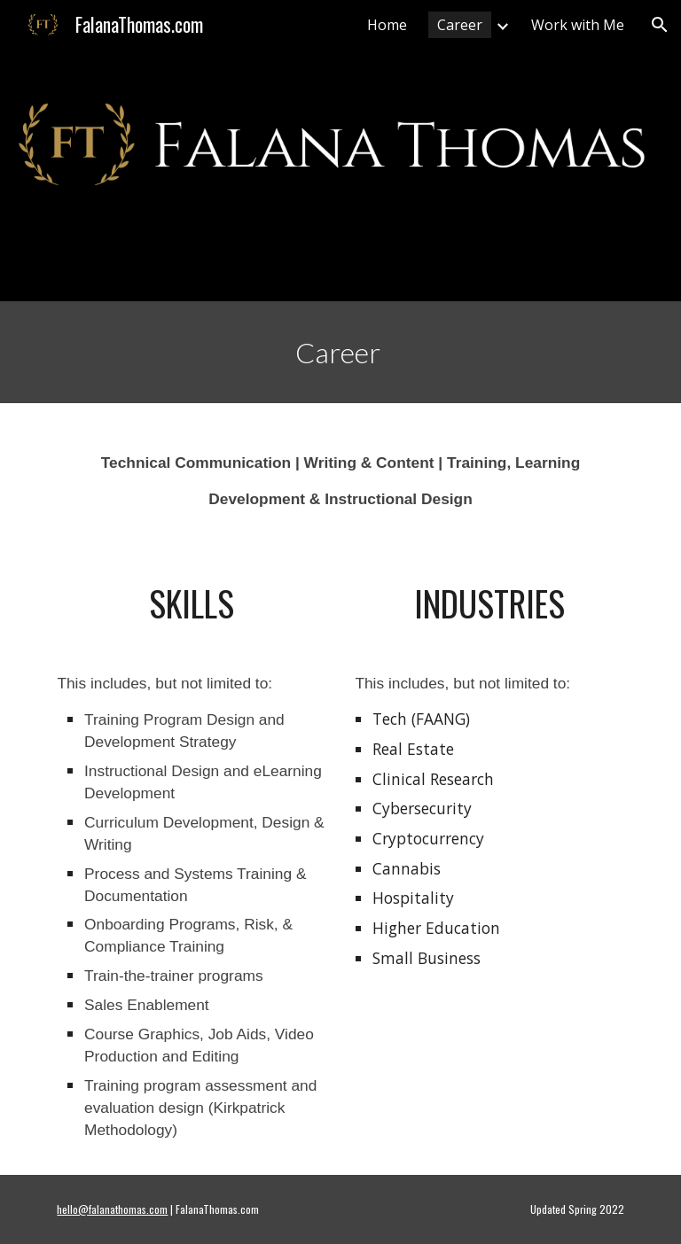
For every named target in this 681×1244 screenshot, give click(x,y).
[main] (340, 352)
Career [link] (459, 25)
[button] (659, 25)
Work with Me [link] (577, 25)
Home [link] (387, 25)
